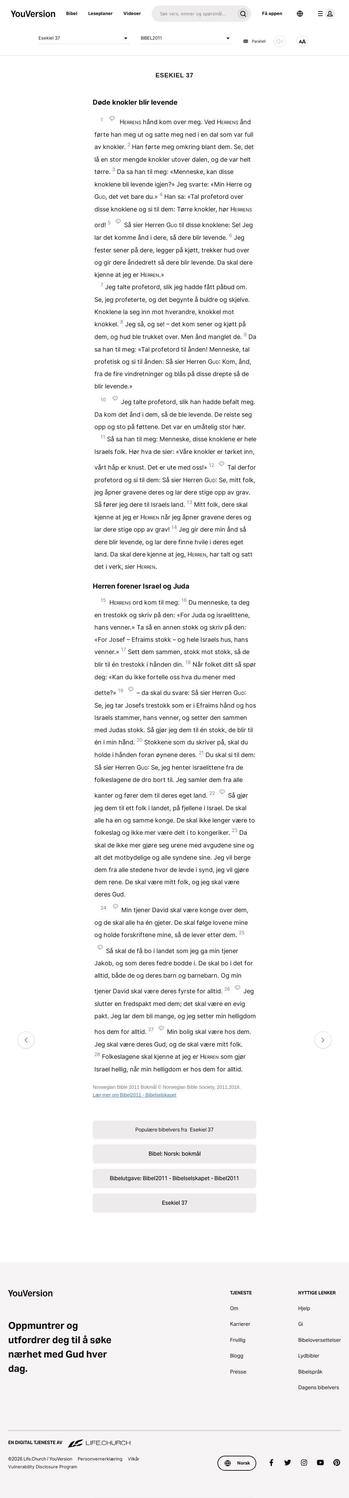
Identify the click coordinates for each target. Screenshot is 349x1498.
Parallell (254, 41)
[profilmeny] (325, 13)
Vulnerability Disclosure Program (42, 1466)
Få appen (272, 13)
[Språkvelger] (300, 13)
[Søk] (193, 13)
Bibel (71, 13)
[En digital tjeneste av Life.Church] (174, 1439)
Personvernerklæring (100, 1459)
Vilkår (133, 1459)
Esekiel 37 (84, 38)
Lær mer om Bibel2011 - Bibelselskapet (134, 1095)
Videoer (132, 13)
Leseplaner (100, 13)
